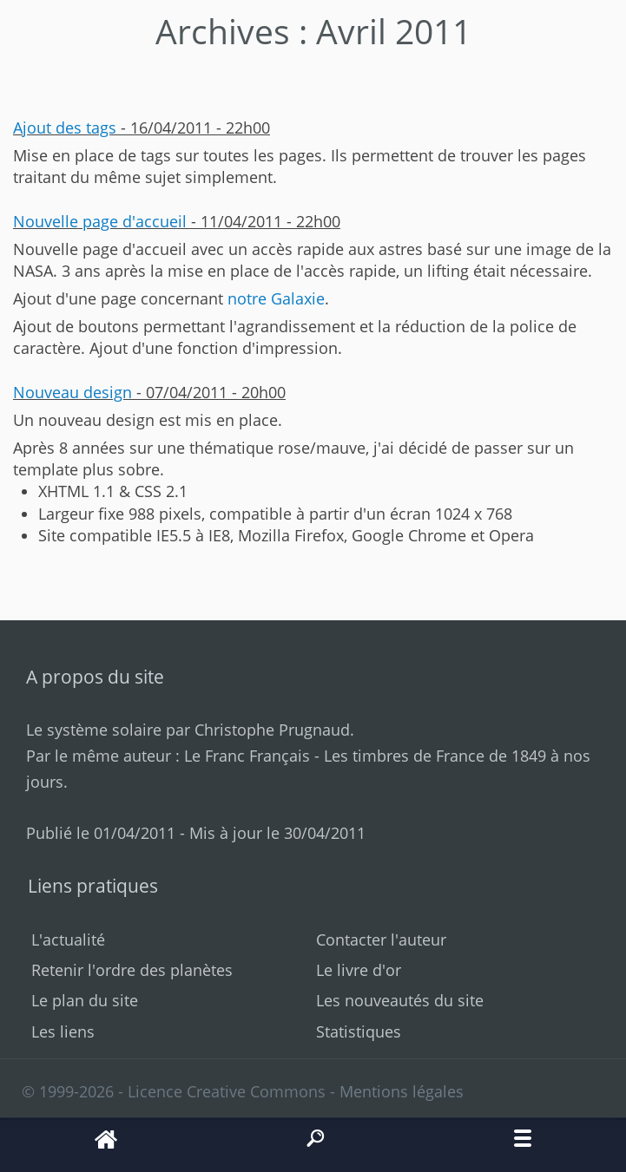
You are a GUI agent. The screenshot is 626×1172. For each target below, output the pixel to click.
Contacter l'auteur (381, 939)
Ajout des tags (64, 127)
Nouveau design (72, 392)
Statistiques (358, 1031)
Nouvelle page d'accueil (100, 221)
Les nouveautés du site (400, 1000)
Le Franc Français (247, 755)
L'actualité (68, 939)
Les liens (63, 1031)
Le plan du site (84, 1000)
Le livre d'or (358, 969)
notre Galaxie (276, 298)
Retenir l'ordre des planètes (132, 969)
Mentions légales (401, 1091)
